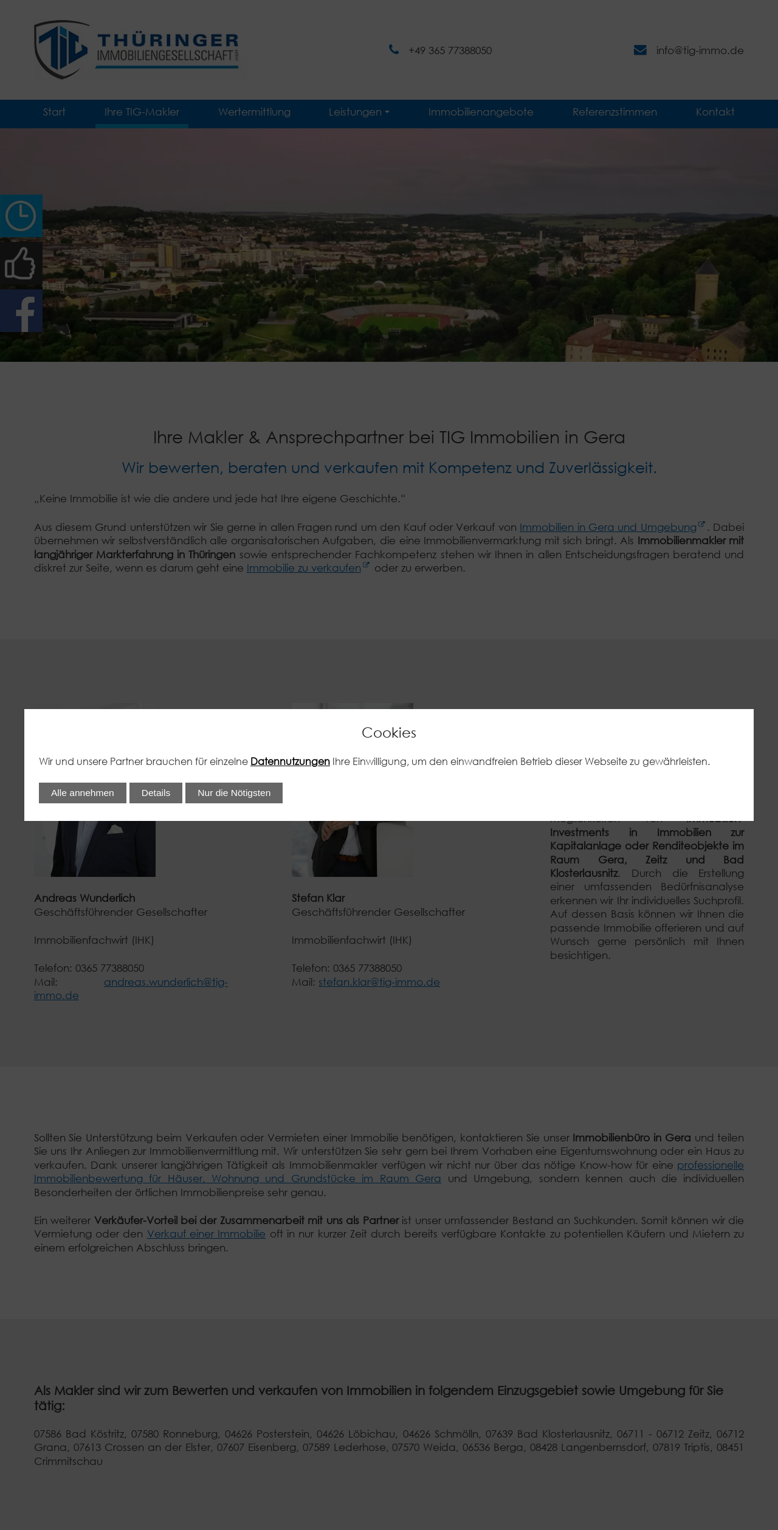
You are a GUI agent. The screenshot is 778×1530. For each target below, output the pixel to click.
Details (156, 793)
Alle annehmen (82, 793)
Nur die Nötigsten (234, 793)
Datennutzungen (290, 761)
